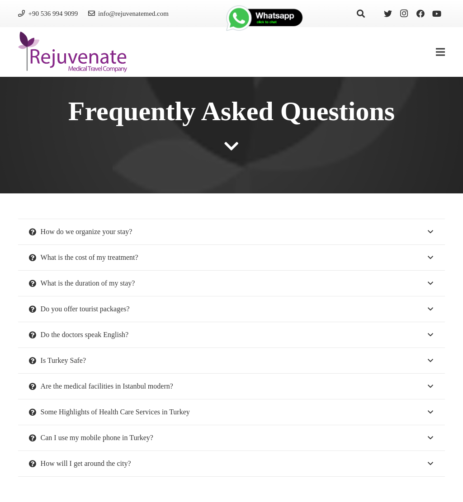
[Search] (361, 14)
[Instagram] (404, 13)
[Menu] (440, 52)
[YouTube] (437, 13)
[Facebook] (420, 13)
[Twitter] (388, 13)
